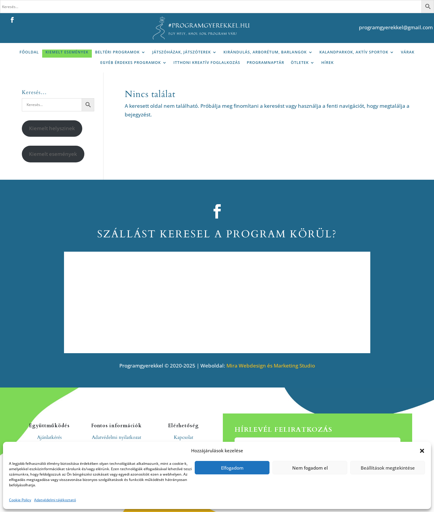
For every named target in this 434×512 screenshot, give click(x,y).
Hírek (327, 62)
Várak (408, 52)
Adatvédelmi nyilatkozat (116, 437)
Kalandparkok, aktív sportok (354, 52)
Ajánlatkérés (49, 437)
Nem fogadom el (310, 468)
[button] (422, 451)
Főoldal (29, 52)
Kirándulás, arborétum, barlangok (265, 52)
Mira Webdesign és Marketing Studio (270, 365)
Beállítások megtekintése (388, 468)
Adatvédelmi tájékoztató (55, 499)
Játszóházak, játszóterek (181, 52)
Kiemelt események (67, 52)
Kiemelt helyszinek (52, 128)
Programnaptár (265, 62)
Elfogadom (232, 468)
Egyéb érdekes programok (130, 62)
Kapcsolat (183, 437)
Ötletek (300, 62)
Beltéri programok (117, 52)
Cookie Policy (20, 499)
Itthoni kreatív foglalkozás (206, 62)
